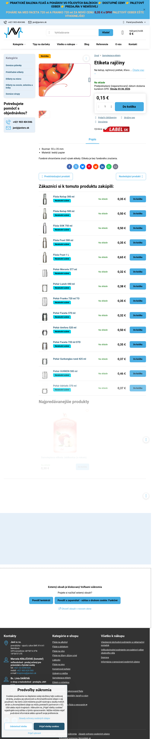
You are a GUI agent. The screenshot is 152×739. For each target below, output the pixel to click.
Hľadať (106, 32)
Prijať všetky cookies (49, 726)
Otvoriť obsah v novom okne (74, 608)
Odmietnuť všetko (18, 726)
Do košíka (129, 106)
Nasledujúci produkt (131, 176)
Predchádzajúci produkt (56, 176)
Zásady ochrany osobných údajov (94, 734)
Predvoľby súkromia (67, 734)
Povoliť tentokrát (41, 600)
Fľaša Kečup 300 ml (63, 196)
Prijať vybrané (34, 733)
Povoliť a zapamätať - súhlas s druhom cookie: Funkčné (88, 600)
